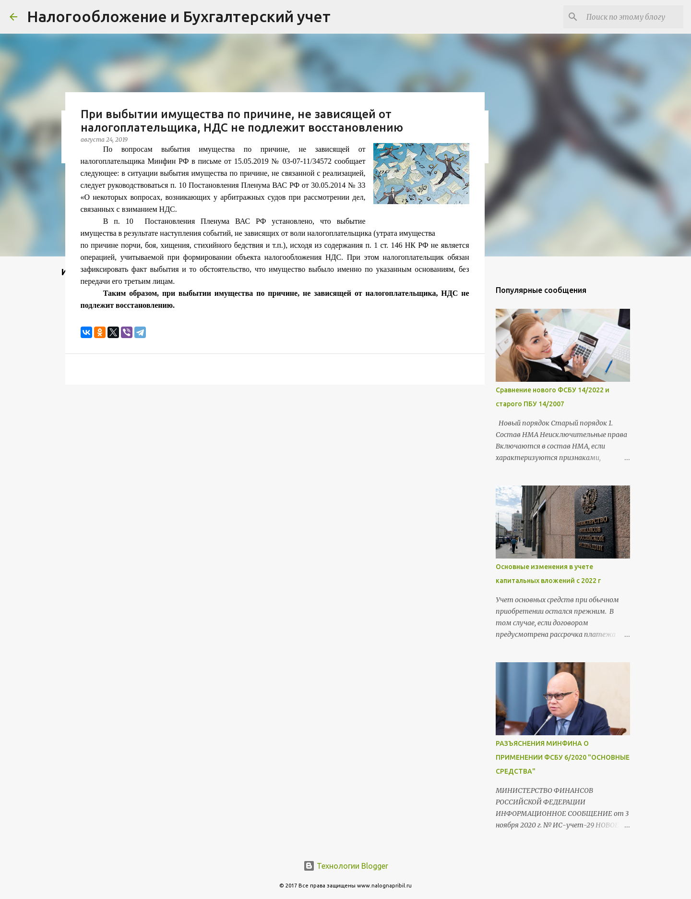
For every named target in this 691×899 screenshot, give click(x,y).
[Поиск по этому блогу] (633, 16)
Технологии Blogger (345, 866)
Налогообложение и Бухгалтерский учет (179, 16)
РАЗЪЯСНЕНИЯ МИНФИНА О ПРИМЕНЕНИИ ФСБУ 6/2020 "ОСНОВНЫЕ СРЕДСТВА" (563, 757)
